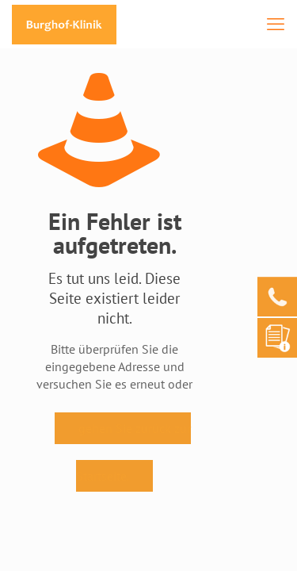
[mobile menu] (275, 23)
